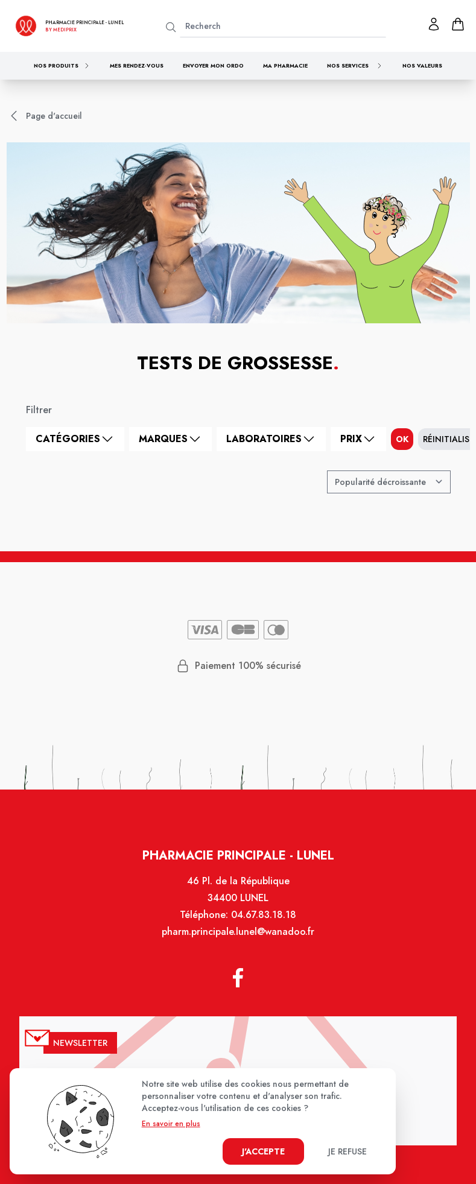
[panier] (458, 24)
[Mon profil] (434, 24)
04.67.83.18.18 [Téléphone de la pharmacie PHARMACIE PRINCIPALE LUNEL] (262, 922)
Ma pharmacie (285, 65)
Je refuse (347, 1151)
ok (402, 439)
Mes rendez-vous (136, 65)
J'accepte (263, 1151)
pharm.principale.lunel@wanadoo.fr (237, 939)
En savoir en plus (171, 1124)
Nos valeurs (422, 65)
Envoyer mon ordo (213, 65)
